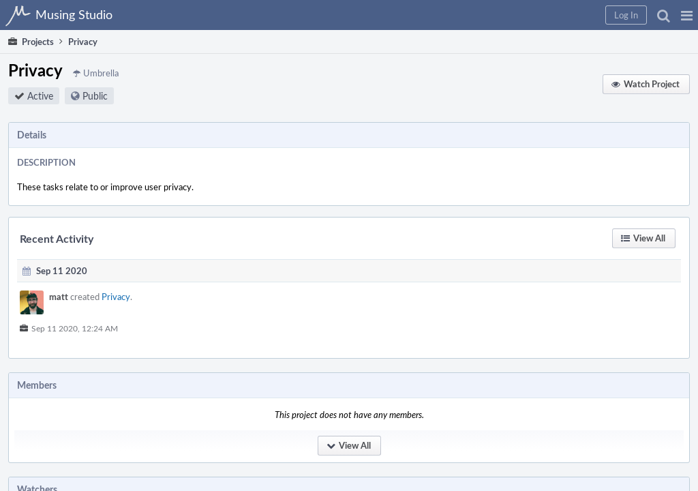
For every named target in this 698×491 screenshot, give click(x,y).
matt (217, 307)
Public (254, 104)
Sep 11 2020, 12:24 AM (233, 338)
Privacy (274, 307)
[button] (467, 15)
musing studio (611, 428)
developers (665, 428)
